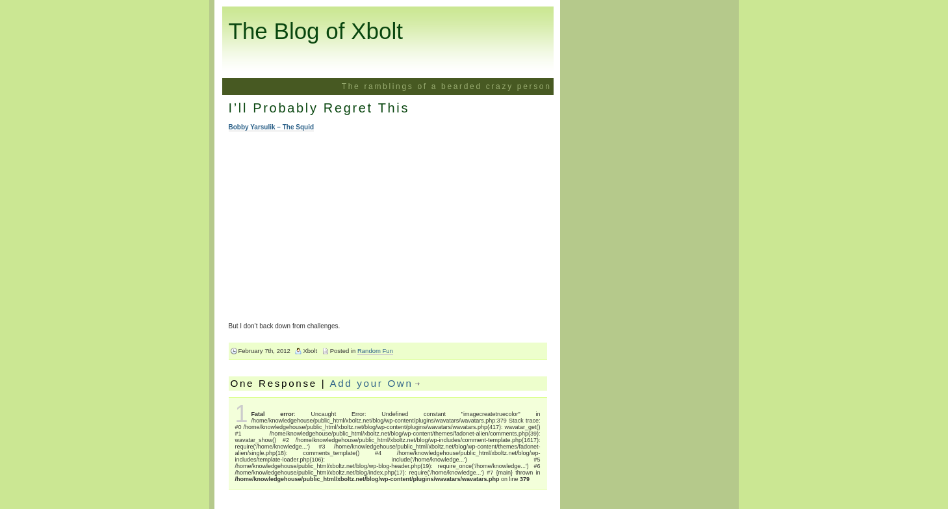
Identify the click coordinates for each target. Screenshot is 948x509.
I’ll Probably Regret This (319, 108)
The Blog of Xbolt (316, 31)
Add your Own (371, 383)
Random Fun (375, 350)
